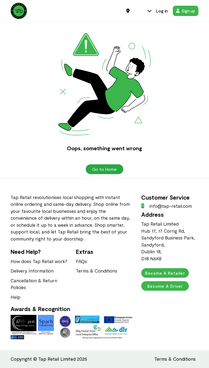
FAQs (81, 261)
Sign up (185, 10)
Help (15, 297)
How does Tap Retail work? (39, 261)
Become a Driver (165, 286)
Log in (162, 10)
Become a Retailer (165, 273)
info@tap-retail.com (166, 205)
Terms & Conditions (96, 270)
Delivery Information (32, 270)
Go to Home (104, 169)
